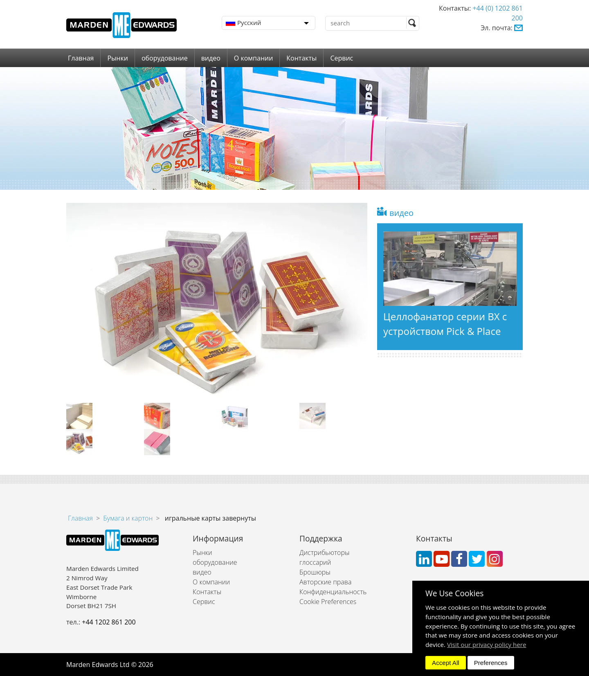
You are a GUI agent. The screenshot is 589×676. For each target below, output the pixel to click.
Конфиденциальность (332, 591)
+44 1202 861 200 (108, 622)
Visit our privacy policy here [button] (486, 644)
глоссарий (315, 562)
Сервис (341, 58)
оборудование (165, 58)
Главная (81, 58)
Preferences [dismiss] (491, 662)
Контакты (301, 58)
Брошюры (314, 572)
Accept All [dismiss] (445, 662)
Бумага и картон (128, 518)
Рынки (117, 58)
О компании (253, 58)
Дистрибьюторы (324, 552)
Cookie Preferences (327, 601)
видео (210, 58)
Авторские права (325, 581)
